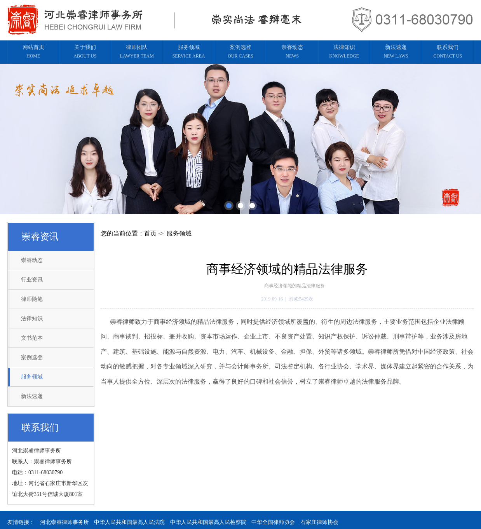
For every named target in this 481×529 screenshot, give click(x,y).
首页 (150, 233)
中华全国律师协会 (273, 522)
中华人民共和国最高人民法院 (129, 522)
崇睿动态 (32, 260)
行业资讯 (32, 280)
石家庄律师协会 (319, 522)
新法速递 (32, 396)
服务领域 (32, 377)
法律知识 (32, 318)
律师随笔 (32, 299)
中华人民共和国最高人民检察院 (208, 522)
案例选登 (32, 357)
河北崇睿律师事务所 (64, 522)
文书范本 (32, 338)
